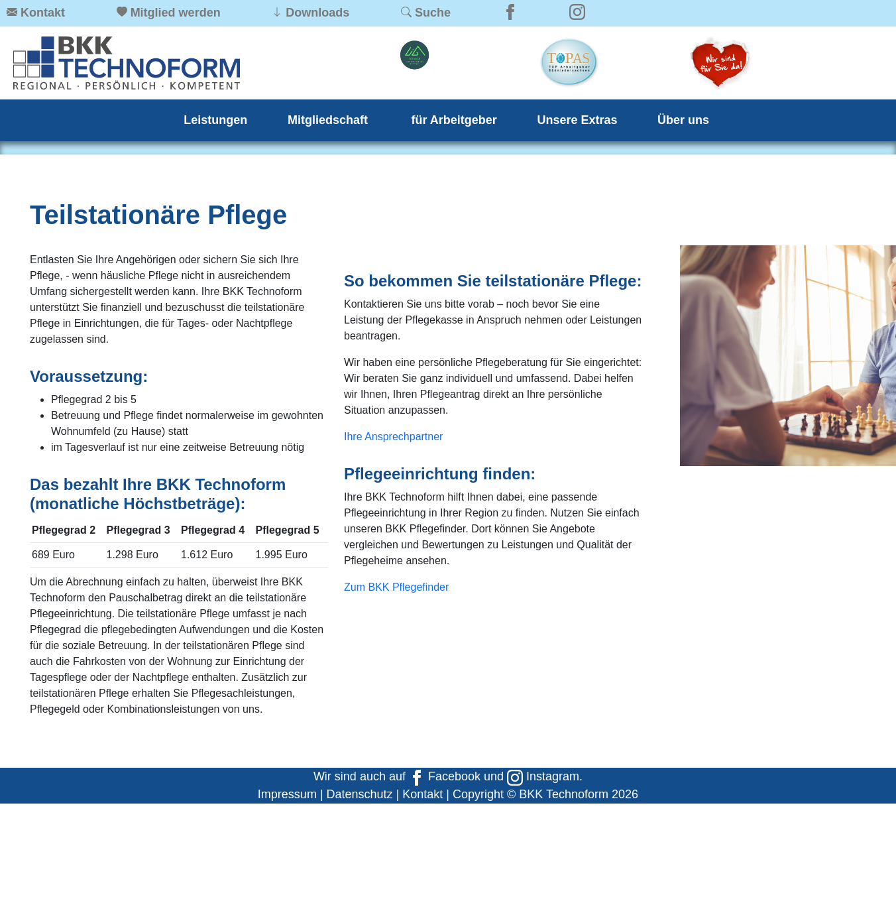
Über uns (683, 120)
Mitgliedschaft (329, 120)
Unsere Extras (577, 120)
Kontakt (422, 794)
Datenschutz (360, 794)
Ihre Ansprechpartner (393, 436)
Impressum (287, 794)
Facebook (444, 776)
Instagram (543, 776)
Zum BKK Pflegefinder (396, 587)
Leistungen (215, 120)
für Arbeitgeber (454, 120)
